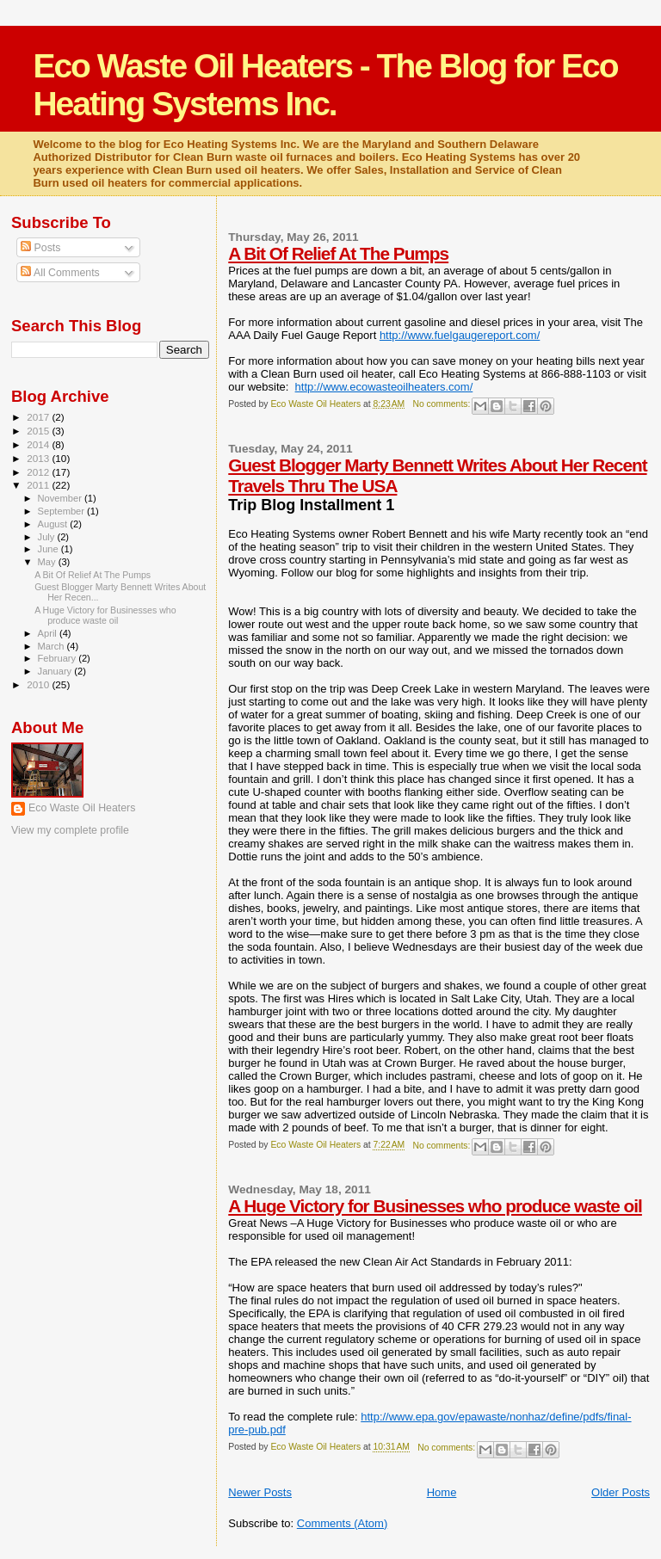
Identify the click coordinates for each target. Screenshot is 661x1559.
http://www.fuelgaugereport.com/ (460, 335)
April (48, 633)
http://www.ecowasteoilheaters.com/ (384, 386)
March (52, 646)
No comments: (442, 404)
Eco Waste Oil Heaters (81, 808)
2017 (39, 416)
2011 (39, 484)
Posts (40, 248)
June (49, 549)
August (54, 524)
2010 (39, 684)
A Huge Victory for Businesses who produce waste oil (435, 1206)
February (58, 658)
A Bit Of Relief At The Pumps (338, 253)
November (61, 498)
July (48, 537)
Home (442, 1492)
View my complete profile (70, 830)
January (56, 671)
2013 (39, 458)
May (48, 562)
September (63, 511)
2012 (39, 472)
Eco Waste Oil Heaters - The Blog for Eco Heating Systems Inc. (325, 84)
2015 (39, 430)
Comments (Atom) (342, 1523)
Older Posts (620, 1492)
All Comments (60, 273)
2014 (39, 444)
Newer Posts (260, 1492)
